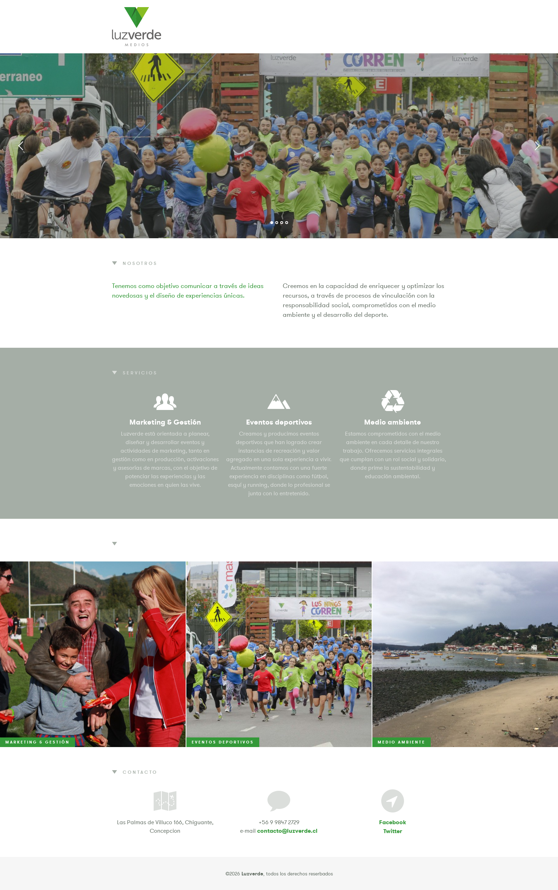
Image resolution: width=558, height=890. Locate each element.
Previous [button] (21, 145)
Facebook (392, 822)
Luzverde (136, 26)
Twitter (392, 831)
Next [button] (537, 145)
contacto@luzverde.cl (287, 831)
